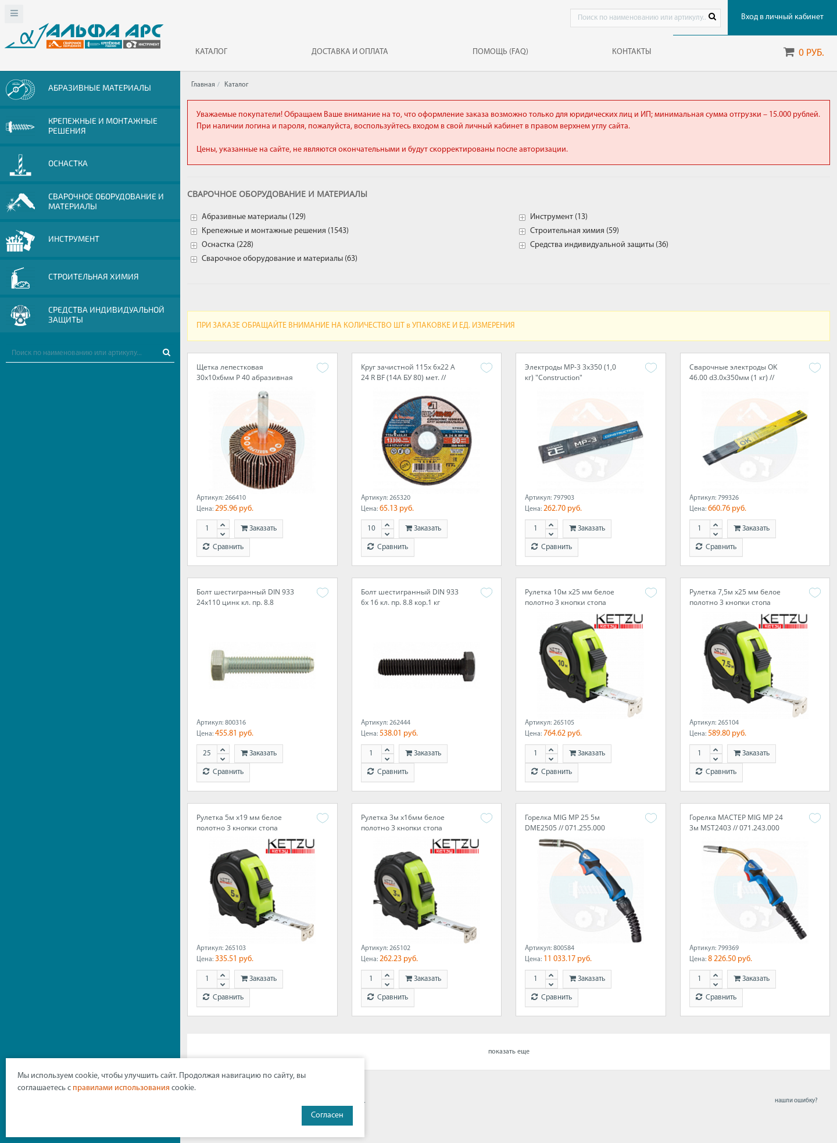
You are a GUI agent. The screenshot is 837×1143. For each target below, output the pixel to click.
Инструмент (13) (559, 217)
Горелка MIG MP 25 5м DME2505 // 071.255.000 (565, 822)
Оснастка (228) (227, 245)
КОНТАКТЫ (631, 52)
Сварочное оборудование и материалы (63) (279, 259)
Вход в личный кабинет (782, 17)
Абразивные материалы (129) (254, 217)
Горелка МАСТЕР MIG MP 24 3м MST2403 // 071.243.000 (736, 822)
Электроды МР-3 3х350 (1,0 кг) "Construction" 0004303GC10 (570, 377)
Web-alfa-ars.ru (84, 35)
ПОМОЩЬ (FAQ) (500, 52)
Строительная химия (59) (574, 231)
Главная (203, 84)
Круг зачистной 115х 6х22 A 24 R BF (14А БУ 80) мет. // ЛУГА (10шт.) (408, 377)
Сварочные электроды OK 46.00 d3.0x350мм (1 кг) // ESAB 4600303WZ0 (733, 377)
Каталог (236, 84)
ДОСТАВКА (350, 52)
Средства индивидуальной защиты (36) (599, 245)
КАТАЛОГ (211, 52)
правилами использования (121, 1088)
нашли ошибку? (796, 1101)
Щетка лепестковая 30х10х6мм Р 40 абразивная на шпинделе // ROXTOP (244, 377)
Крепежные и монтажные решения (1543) (275, 231)
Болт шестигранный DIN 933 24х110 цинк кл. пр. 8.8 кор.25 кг (245, 602)
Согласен (327, 1115)
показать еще (509, 1051)
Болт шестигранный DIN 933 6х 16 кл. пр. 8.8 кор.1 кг (410, 597)
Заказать (259, 528)
